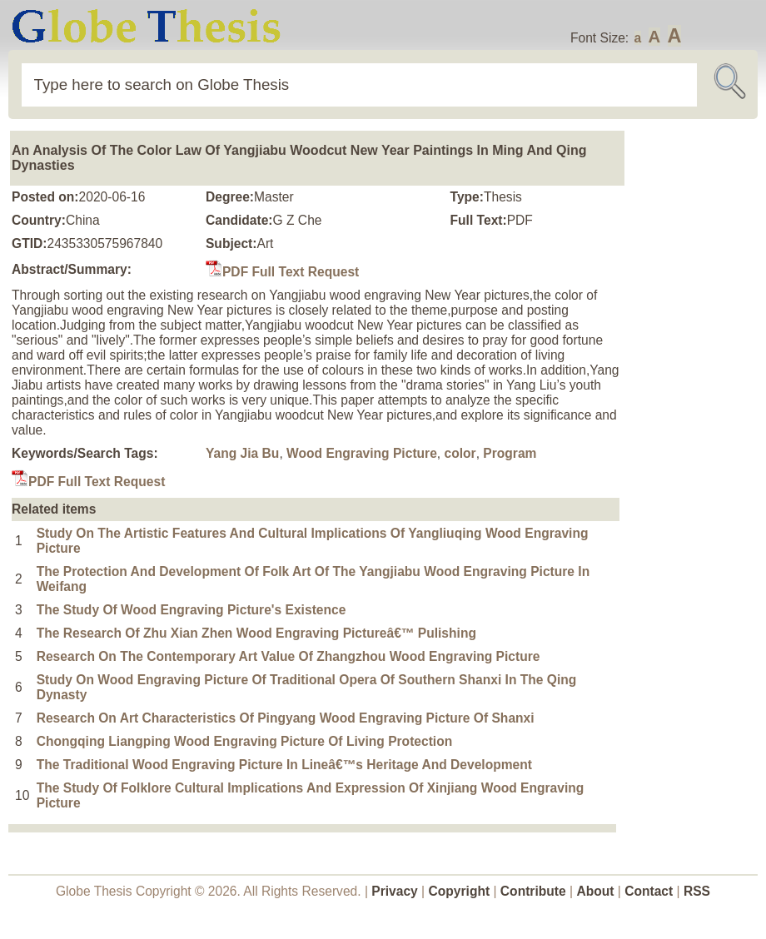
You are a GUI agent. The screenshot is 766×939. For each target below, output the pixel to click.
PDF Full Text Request (282, 272)
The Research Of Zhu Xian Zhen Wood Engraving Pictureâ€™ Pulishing (256, 633)
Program (509, 453)
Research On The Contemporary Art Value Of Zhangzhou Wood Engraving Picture (288, 656)
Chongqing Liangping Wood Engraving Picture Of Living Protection (245, 741)
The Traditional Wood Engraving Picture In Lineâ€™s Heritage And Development (284, 765)
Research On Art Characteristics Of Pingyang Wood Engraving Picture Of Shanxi (286, 718)
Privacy (394, 891)
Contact (650, 891)
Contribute (533, 891)
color (460, 453)
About (595, 891)
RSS (697, 891)
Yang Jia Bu (242, 453)
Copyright (459, 891)
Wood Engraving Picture (361, 453)
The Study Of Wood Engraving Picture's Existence (191, 610)
